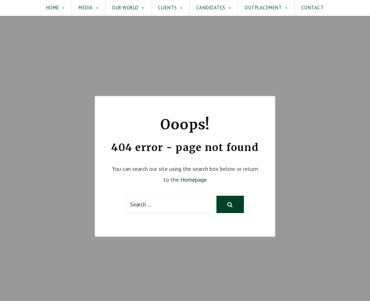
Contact (312, 8)
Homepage (193, 179)
